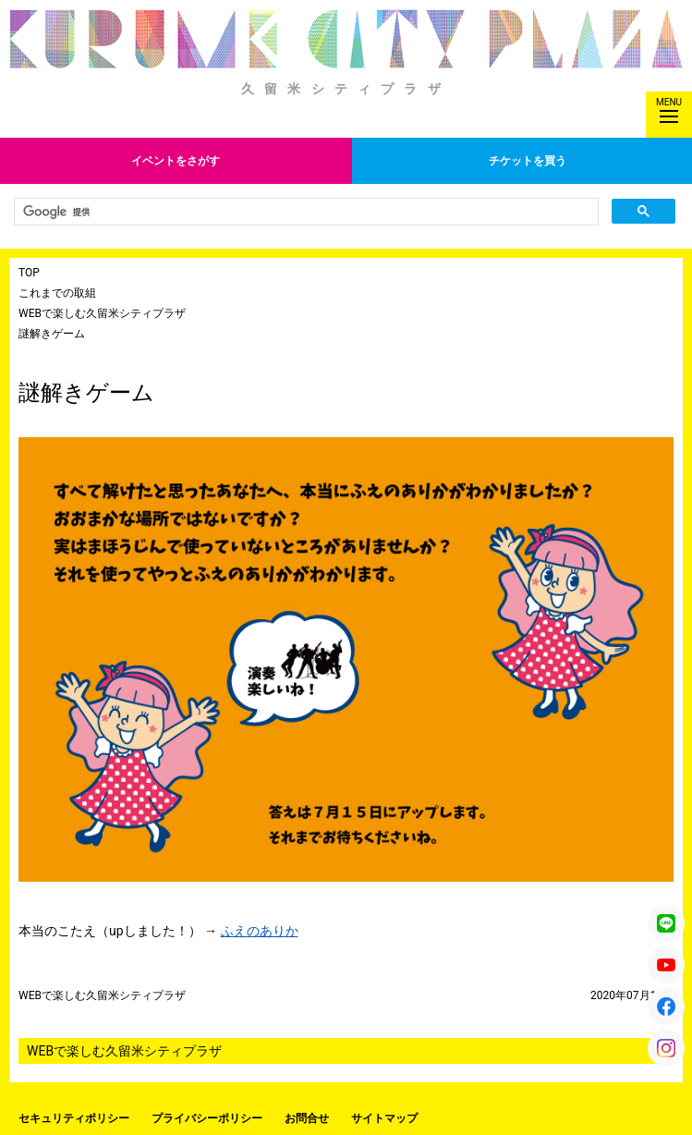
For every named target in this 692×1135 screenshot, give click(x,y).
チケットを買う (527, 160)
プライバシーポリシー (207, 1118)
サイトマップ (384, 1118)
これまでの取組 (57, 293)
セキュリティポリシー (73, 1118)
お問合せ (307, 1118)
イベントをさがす (175, 160)
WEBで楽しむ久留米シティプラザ (102, 313)
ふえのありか (259, 930)
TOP (29, 272)
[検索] (304, 212)
